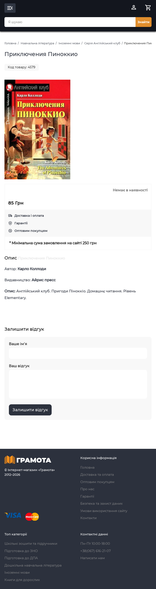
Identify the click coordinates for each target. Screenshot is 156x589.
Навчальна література (37, 43)
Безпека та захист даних (101, 503)
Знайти (144, 22)
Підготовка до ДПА (21, 558)
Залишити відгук (30, 409)
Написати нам (92, 558)
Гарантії (21, 223)
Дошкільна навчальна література (33, 565)
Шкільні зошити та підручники (30, 543)
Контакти (88, 518)
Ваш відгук (78, 381)
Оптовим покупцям (30, 231)
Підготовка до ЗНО (21, 551)
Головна (10, 43)
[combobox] (70, 22)
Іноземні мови (69, 43)
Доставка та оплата (97, 474)
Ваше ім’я (78, 350)
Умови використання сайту (103, 511)
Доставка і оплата (29, 216)
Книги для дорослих (22, 580)
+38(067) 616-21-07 (95, 551)
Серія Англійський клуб (102, 43)
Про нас (87, 489)
